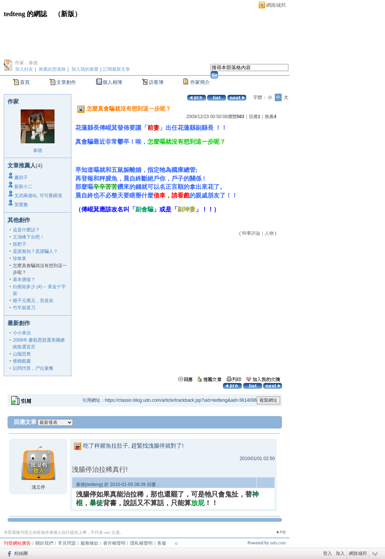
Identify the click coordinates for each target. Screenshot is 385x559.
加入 (340, 553)
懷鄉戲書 (22, 361)
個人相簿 (112, 82)
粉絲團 (21, 553)
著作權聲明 (114, 543)
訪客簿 (156, 82)
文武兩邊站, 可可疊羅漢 (38, 195)
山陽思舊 (22, 354)
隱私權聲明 (141, 543)
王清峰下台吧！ (28, 237)
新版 (67, 14)
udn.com (278, 542)
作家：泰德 (26, 62)
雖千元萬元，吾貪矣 (33, 300)
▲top (281, 531)
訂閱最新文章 (116, 69)
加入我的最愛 (85, 69)
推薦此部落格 (52, 69)
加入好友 (24, 69)
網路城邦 (276, 5)
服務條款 (89, 543)
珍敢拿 (19, 258)
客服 (161, 543)
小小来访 (22, 333)
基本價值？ (24, 279)
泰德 (37, 150)
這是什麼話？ (26, 229)
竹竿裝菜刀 (24, 307)
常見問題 (67, 543)
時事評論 (251, 233)
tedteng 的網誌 (25, 14)
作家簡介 (200, 82)
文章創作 (66, 82)
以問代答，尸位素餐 (33, 368)
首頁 (25, 82)
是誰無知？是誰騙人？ (35, 251)
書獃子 (21, 177)
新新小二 (23, 186)
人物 (269, 233)
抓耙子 (19, 244)
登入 (327, 553)
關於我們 (44, 543)
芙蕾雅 (21, 204)
